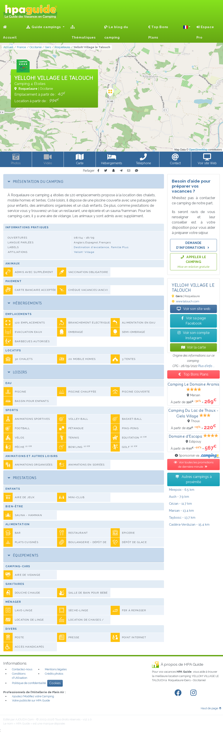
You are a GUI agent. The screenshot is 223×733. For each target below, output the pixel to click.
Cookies (55, 683)
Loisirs (17, 372)
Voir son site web (193, 309)
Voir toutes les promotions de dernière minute (193, 464)
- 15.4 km (189, 524)
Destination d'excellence (91, 247)
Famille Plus (119, 247)
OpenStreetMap (198, 149)
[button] (186, 27)
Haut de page (211, 708)
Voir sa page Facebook (193, 320)
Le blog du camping (116, 32)
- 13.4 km (181, 510)
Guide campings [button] (44, 27)
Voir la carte (193, 347)
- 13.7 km (182, 517)
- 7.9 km (179, 496)
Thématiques (83, 32)
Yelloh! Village (84, 252)
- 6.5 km (181, 489)
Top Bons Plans (158, 32)
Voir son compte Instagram (193, 335)
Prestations (22, 478)
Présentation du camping (35, 181)
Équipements (23, 555)
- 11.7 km (180, 503)
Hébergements (25, 303)
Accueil (10, 32)
